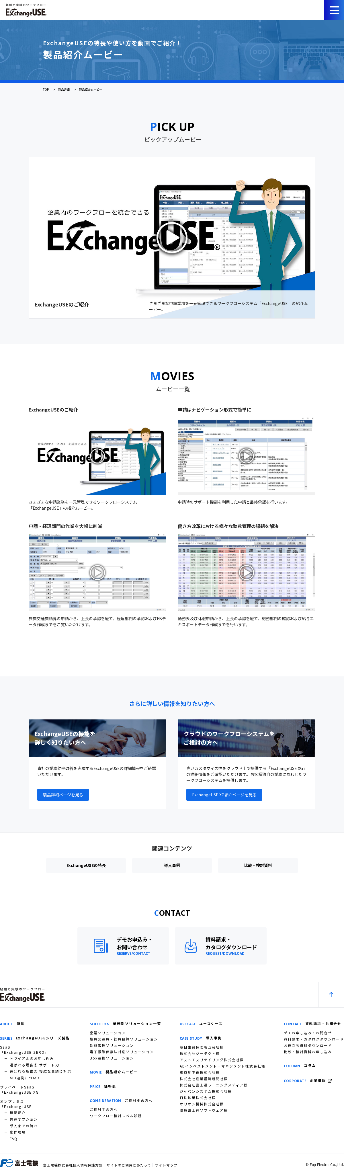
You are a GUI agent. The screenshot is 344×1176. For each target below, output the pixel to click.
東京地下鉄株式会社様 (200, 1072)
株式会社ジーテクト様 (200, 1053)
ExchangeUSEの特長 (86, 865)
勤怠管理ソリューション (112, 1045)
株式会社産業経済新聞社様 (204, 1078)
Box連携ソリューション (112, 1057)
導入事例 (172, 865)
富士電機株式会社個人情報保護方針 (73, 1165)
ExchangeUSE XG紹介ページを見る (224, 794)
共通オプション (24, 1119)
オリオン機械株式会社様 (202, 1103)
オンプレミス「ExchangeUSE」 (18, 1104)
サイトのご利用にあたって (129, 1165)
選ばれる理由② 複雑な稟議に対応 (40, 1071)
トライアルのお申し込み (32, 1058)
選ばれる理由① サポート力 (34, 1064)
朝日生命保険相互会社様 (202, 1047)
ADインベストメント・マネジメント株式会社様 (222, 1066)
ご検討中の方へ (104, 1109)
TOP (46, 89)
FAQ (13, 1138)
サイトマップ (166, 1165)
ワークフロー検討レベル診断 (116, 1115)
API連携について (25, 1077)
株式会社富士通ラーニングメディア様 (214, 1084)
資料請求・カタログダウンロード (314, 1039)
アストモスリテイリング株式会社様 (212, 1059)
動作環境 (18, 1132)
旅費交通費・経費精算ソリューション (124, 1039)
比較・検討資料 (258, 865)
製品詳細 (64, 89)
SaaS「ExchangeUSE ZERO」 (24, 1050)
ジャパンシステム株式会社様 (206, 1091)
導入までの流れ (24, 1125)
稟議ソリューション (108, 1032)
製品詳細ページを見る (63, 794)
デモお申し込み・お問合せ (308, 1032)
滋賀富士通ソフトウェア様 (204, 1110)
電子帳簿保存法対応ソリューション (122, 1051)
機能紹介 (18, 1112)
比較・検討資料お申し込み (308, 1051)
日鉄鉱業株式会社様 (198, 1097)
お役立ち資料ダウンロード (308, 1045)
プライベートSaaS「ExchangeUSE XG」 (21, 1089)
